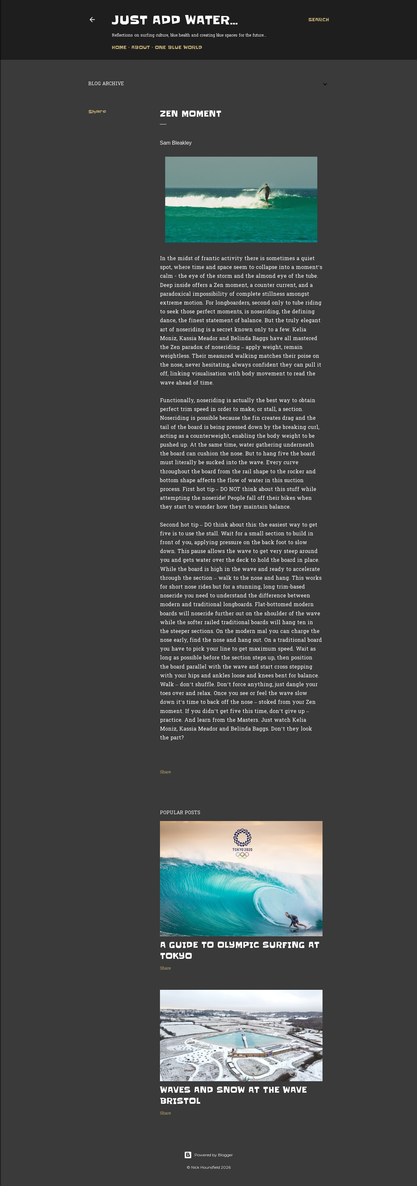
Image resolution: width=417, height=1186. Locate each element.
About (140, 47)
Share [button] (97, 111)
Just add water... (175, 20)
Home (119, 47)
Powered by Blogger (208, 1155)
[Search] (318, 19)
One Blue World (178, 47)
